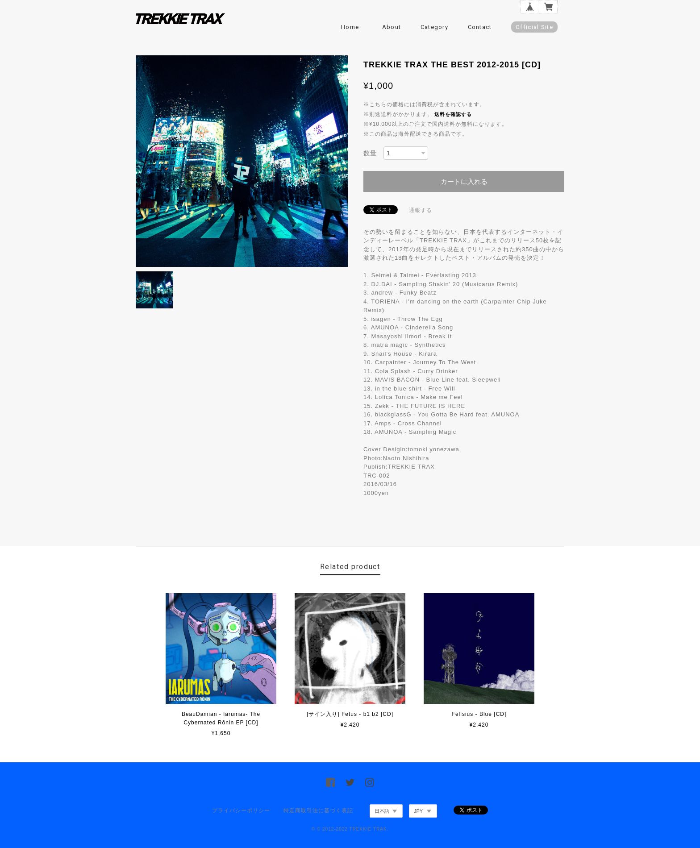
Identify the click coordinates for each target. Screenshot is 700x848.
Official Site (534, 27)
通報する (420, 210)
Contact (480, 27)
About (391, 27)
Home (350, 27)
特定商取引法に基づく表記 (318, 810)
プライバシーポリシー (241, 810)
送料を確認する (453, 114)
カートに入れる (464, 181)
